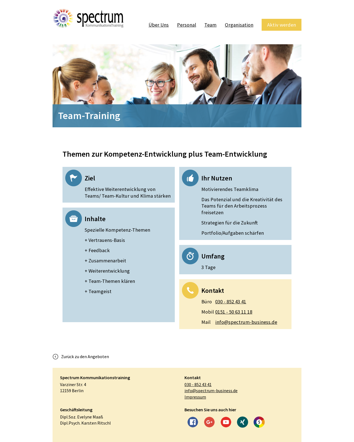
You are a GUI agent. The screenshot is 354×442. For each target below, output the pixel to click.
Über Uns (159, 25)
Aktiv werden (281, 25)
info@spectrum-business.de (239, 322)
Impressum (195, 397)
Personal (186, 25)
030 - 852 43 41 (223, 301)
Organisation (239, 25)
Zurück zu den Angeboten (85, 356)
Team (210, 25)
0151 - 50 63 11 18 (226, 312)
